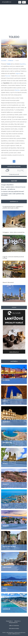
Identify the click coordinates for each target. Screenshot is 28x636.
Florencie (7, 76)
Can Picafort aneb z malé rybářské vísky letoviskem (12, 194)
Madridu (17, 90)
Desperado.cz (9, 621)
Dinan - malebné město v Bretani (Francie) (13, 187)
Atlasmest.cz (17, 621)
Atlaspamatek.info (13, 622)
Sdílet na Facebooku (14, 625)
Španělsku (23, 64)
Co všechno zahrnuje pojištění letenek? (12, 191)
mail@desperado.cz (16, 633)
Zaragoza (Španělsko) (7, 185)
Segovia (18, 73)
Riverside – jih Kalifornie (8, 189)
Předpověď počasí (14, 174)
